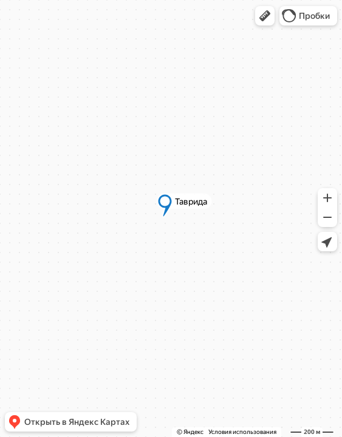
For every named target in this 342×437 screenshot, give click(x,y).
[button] (265, 15)
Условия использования (242, 432)
